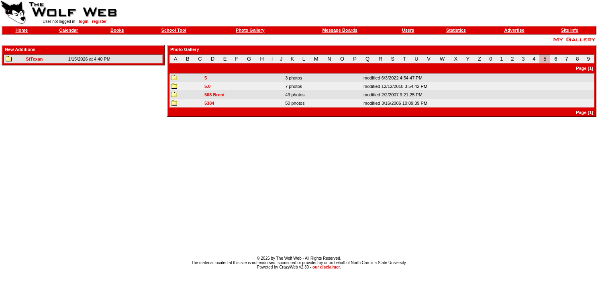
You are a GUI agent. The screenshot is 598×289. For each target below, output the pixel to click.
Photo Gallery (250, 30)
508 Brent (214, 94)
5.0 (207, 86)
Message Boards (339, 30)
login (83, 21)
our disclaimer (326, 267)
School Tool (173, 30)
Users (408, 30)
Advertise (514, 30)
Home (21, 30)
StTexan (34, 59)
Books (117, 30)
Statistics (456, 30)
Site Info (569, 30)
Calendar (68, 30)
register (99, 21)
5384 (209, 103)
